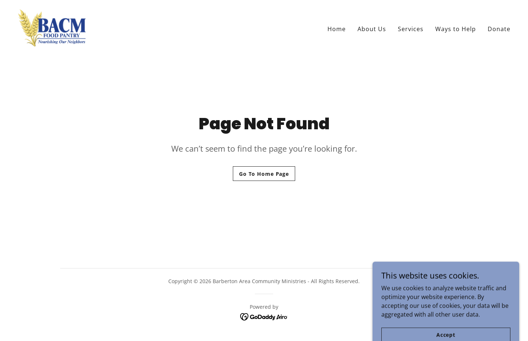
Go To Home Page (264, 173)
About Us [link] (372, 29)
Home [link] (336, 29)
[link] (52, 27)
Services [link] (410, 29)
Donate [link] (499, 29)
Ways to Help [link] (455, 29)
